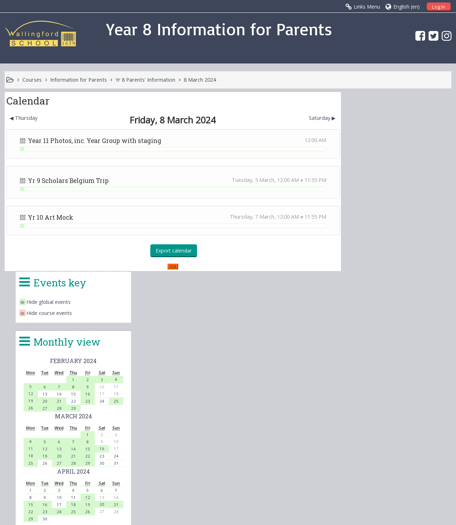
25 (441, 222)
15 (399, 215)
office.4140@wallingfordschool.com (277, 442)
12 (358, 214)
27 (372, 229)
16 (413, 215)
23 (413, 222)
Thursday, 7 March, (249, 216)
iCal (170, 266)
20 (372, 222)
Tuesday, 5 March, (250, 180)
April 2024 (399, 292)
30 (427, 284)
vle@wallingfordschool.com (256, 459)
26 (358, 228)
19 (358, 221)
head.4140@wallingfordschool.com (280, 451)
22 (399, 222)
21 (386, 222)
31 (441, 284)
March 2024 (399, 237)
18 (358, 276)
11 (358, 269)
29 (399, 229)
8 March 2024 (200, 79)
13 (372, 215)
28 (386, 229)
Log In (438, 7)
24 (427, 222)
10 (386, 318)
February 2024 (400, 181)
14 (386, 215)
